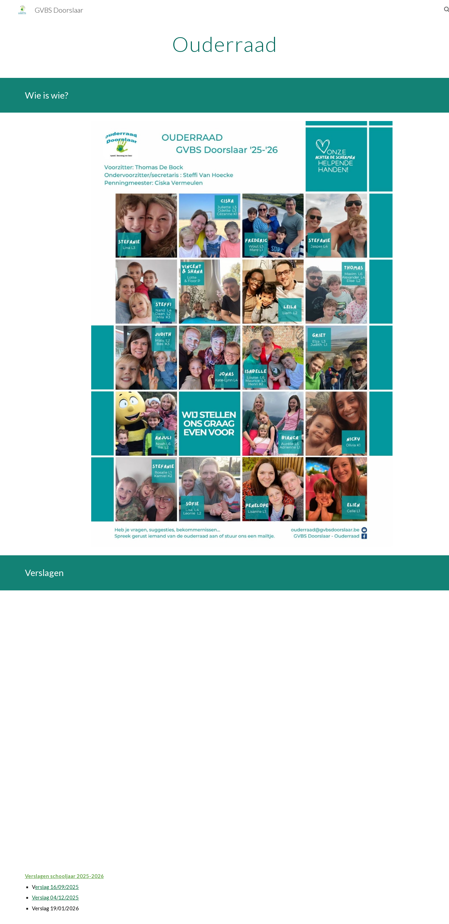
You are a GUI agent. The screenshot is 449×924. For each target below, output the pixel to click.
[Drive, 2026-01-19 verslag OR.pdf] (224, 726)
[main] (224, 43)
